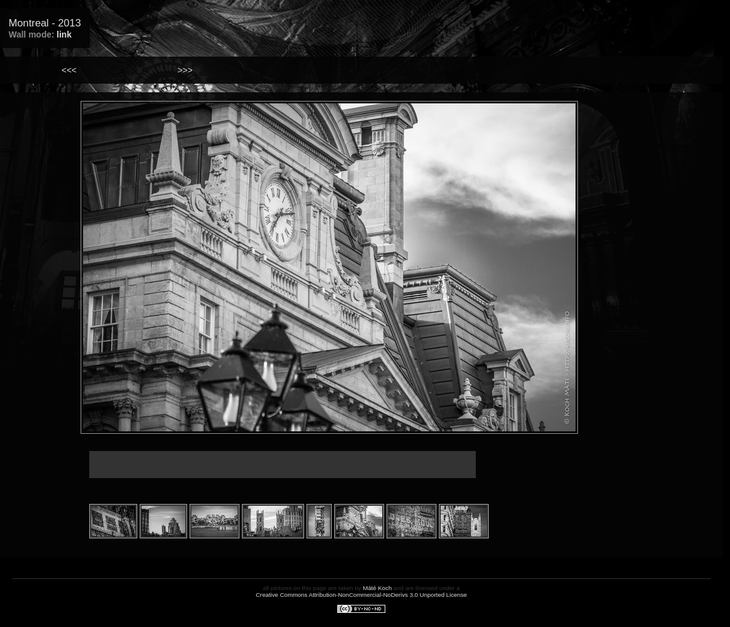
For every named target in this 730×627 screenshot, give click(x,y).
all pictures (277, 588)
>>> (185, 70)
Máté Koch (377, 588)
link (64, 34)
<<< (69, 70)
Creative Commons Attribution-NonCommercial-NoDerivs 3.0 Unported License (361, 594)
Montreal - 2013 (45, 23)
